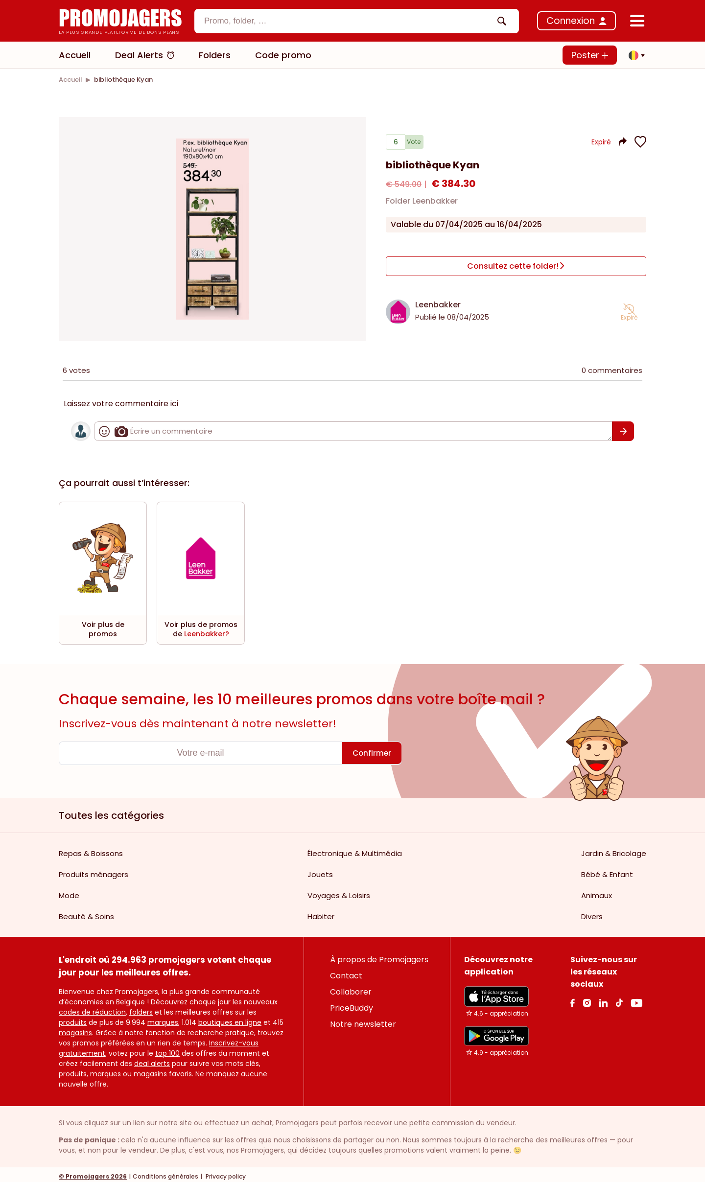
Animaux (596, 891)
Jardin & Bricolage (613, 849)
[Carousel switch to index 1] (212, 305)
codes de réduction (92, 1008)
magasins (75, 1029)
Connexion (570, 20)
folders (141, 1008)
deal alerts (152, 1060)
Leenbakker (438, 300)
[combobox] (356, 21)
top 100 (167, 1049)
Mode (69, 891)
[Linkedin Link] (603, 998)
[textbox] (348, 21)
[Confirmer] (623, 427)
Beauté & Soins (86, 912)
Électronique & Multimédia (354, 849)
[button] (634, 55)
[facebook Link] (572, 998)
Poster (589, 55)
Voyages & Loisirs (338, 891)
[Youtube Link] (636, 998)
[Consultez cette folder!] (516, 266)
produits (73, 1018)
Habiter (320, 912)
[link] (70, 79)
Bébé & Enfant (607, 870)
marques (162, 1018)
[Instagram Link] (587, 998)
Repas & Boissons (91, 849)
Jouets (320, 870)
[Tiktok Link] (619, 998)
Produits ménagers (93, 870)
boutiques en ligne (229, 1018)
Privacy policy (225, 1172)
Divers (592, 912)
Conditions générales (165, 1172)
